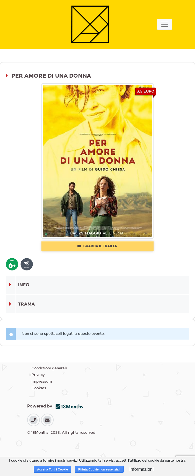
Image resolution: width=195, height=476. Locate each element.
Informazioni (141, 469)
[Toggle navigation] (164, 24)
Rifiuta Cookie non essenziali (99, 469)
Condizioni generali (49, 368)
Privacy (38, 375)
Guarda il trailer (97, 246)
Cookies (39, 388)
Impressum (42, 381)
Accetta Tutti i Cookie (52, 469)
